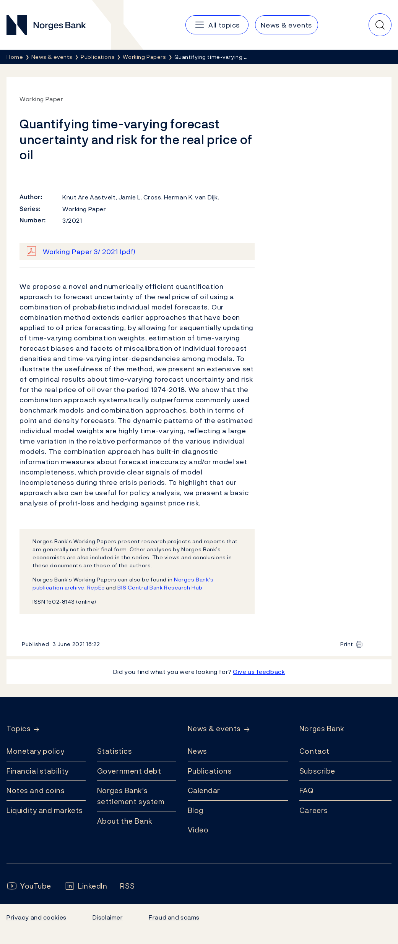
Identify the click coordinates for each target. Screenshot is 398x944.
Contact (314, 751)
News (197, 751)
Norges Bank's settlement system (131, 796)
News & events (214, 729)
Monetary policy (35, 751)
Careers (313, 810)
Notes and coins (35, 790)
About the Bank (125, 821)
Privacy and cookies (36, 917)
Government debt (129, 771)
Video (198, 829)
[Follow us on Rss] (127, 886)
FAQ (306, 790)
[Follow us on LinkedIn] (85, 886)
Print (346, 644)
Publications (210, 771)
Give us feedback (259, 671)
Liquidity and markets (44, 810)
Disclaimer (108, 917)
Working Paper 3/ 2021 (89, 251)
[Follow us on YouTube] (28, 886)
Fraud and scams (174, 917)
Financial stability (37, 771)
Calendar (204, 790)
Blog (195, 810)
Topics (18, 729)
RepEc (96, 587)
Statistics (114, 751)
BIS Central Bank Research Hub (159, 587)
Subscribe (317, 771)
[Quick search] (380, 24)
